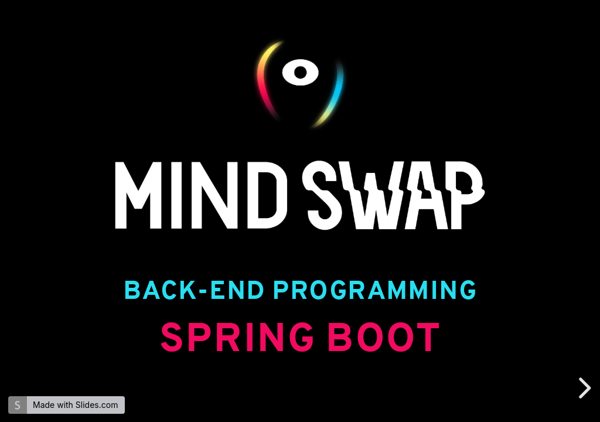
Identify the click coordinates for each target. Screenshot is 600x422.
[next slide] (583, 388)
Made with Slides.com (75, 405)
